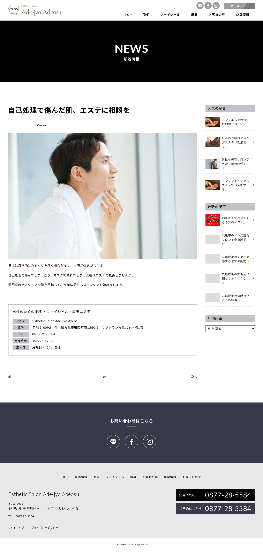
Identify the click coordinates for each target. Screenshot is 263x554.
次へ (194, 376)
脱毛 (146, 14)
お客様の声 (217, 14)
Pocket (42, 125)
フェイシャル (170, 14)
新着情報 (81, 480)
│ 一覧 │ (103, 377)
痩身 (194, 14)
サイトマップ (16, 530)
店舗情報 (242, 14)
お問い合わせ (191, 480)
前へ (11, 376)
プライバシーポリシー (44, 530)
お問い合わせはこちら (131, 420)
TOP (128, 14)
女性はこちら (239, 6)
